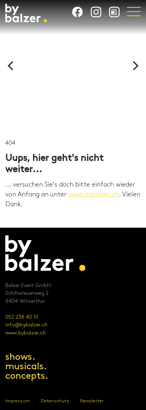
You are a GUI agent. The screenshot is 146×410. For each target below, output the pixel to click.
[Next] (134, 65)
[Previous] (11, 65)
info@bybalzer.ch (26, 325)
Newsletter (92, 401)
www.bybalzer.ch (93, 194)
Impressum (17, 401)
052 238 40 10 (21, 317)
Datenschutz (55, 401)
